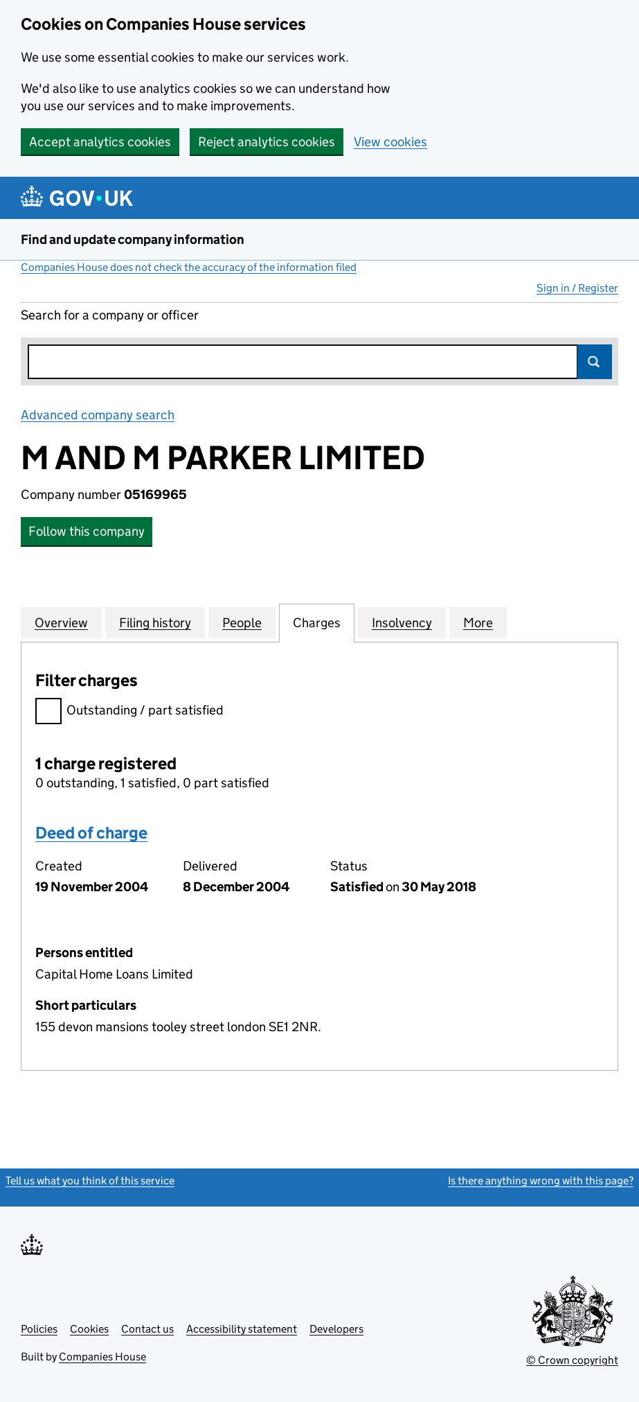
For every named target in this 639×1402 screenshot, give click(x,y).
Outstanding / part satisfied (129, 712)
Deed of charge (91, 833)
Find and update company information (132, 239)
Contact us (147, 1328)
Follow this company (86, 531)
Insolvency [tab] (402, 622)
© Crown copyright (572, 1360)
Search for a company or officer (110, 315)
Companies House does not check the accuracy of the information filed (189, 267)
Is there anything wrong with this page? (540, 1180)
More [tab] (478, 622)
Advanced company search (97, 415)
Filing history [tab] (155, 622)
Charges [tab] (317, 622)
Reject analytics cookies (266, 142)
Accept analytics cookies (100, 142)
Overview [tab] (61, 622)
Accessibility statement (241, 1328)
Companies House (102, 1356)
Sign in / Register (577, 288)
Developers (336, 1328)
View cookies (390, 141)
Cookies (89, 1328)
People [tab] (242, 622)
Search (594, 361)
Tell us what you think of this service (90, 1180)
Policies (39, 1328)
